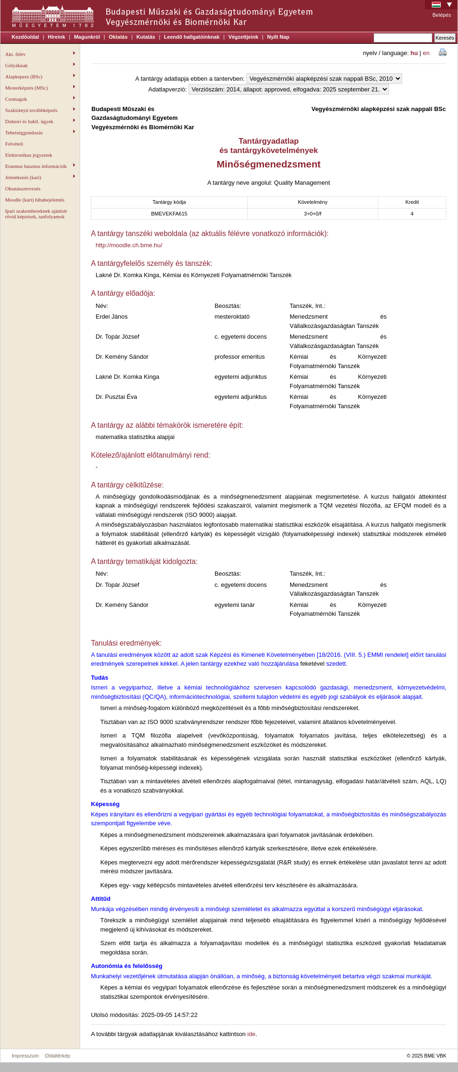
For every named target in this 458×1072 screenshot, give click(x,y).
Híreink (56, 37)
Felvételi (14, 143)
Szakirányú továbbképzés (40, 110)
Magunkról (87, 37)
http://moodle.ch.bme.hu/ (129, 245)
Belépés (441, 15)
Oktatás (118, 37)
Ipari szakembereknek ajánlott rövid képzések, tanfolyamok (36, 213)
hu (414, 52)
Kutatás (145, 37)
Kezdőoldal (25, 37)
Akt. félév (40, 54)
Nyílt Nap (278, 37)
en (426, 52)
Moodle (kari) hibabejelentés (34, 199)
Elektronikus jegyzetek (28, 155)
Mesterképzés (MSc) (40, 87)
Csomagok (40, 99)
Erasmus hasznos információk (40, 166)
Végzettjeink (243, 37)
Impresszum (25, 1055)
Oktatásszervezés (23, 188)
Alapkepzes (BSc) (40, 76)
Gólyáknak (40, 65)
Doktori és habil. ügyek (40, 121)
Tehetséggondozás (40, 132)
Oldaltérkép (57, 1055)
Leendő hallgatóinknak (192, 37)
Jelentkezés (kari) (40, 177)
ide (251, 1033)
